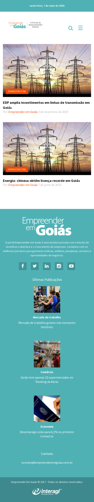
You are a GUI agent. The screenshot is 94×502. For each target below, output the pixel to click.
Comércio (47, 372)
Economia (47, 426)
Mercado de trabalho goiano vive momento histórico (47, 325)
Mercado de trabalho (47, 317)
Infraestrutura (17, 91)
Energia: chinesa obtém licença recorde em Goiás (41, 180)
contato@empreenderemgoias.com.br (47, 462)
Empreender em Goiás (23, 112)
